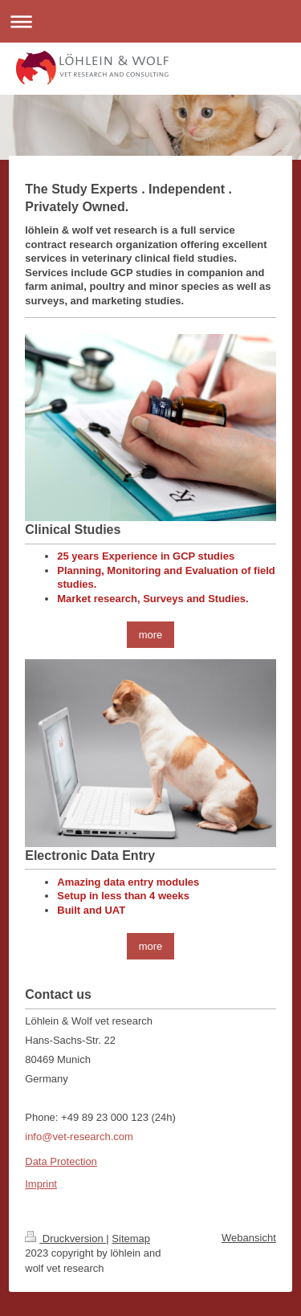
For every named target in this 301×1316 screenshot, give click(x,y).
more (151, 635)
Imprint (41, 1184)
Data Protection (61, 1161)
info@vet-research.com (79, 1137)
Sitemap (131, 1238)
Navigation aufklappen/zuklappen (150, 21)
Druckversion (65, 1238)
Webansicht (249, 1238)
